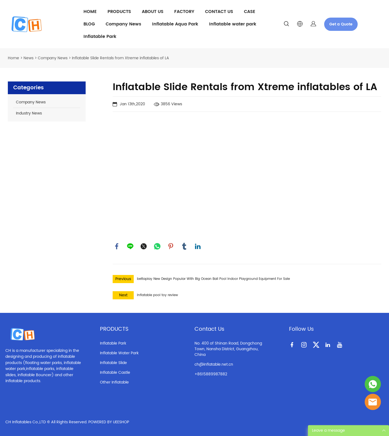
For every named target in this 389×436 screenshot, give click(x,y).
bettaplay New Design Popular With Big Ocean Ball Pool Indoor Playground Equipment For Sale (213, 278)
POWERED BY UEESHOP (108, 422)
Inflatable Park (99, 36)
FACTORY (184, 11)
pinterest (171, 246)
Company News (123, 24)
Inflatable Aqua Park (175, 24)
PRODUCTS (119, 11)
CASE (249, 11)
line (130, 246)
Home (13, 58)
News (28, 58)
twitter (144, 246)
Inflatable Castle (115, 372)
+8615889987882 (210, 374)
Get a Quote (341, 24)
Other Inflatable (114, 382)
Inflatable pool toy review (157, 295)
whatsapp (157, 246)
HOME (90, 11)
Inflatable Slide (113, 363)
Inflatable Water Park (119, 353)
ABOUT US (152, 11)
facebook (117, 246)
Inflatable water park (232, 24)
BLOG (89, 24)
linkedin (198, 246)
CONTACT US (219, 11)
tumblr (184, 246)
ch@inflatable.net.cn (213, 364)
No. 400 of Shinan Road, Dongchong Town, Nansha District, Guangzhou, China (228, 349)
